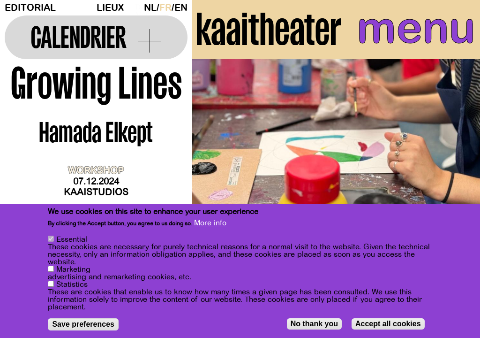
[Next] (456, 152)
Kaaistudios (96, 192)
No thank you (314, 324)
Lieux (110, 8)
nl (150, 8)
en (181, 8)
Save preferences (83, 324)
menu (416, 28)
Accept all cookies (388, 324)
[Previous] (215, 152)
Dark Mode (137, 7)
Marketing (73, 269)
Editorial (30, 8)
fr (165, 8)
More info (210, 223)
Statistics (72, 284)
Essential (71, 239)
